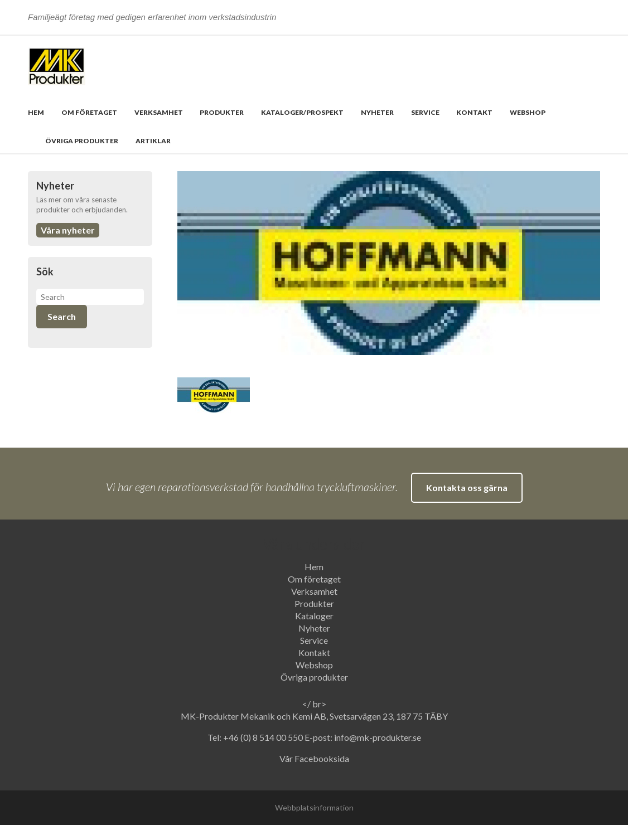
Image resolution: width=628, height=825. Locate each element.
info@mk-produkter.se (377, 737)
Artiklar (153, 141)
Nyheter (377, 112)
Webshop (527, 112)
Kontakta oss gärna (467, 487)
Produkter (222, 112)
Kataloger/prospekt (302, 112)
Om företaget (89, 112)
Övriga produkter (81, 141)
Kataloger (314, 615)
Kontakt (474, 112)
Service (425, 112)
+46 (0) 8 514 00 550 (264, 737)
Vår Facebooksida (314, 758)
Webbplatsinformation (314, 807)
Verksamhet (158, 112)
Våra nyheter (68, 230)
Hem (36, 112)
